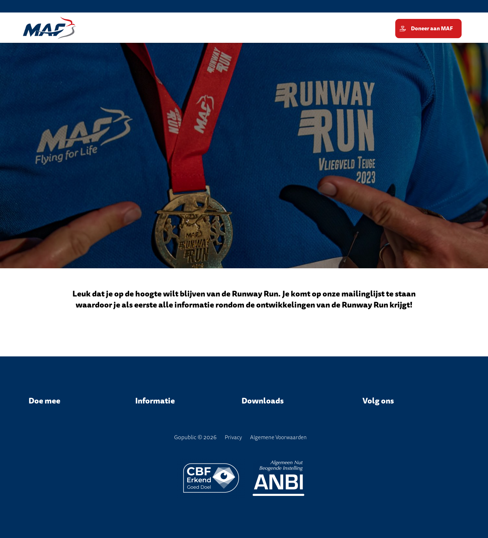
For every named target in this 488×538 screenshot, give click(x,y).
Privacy (233, 437)
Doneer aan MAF (432, 28)
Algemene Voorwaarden (278, 437)
